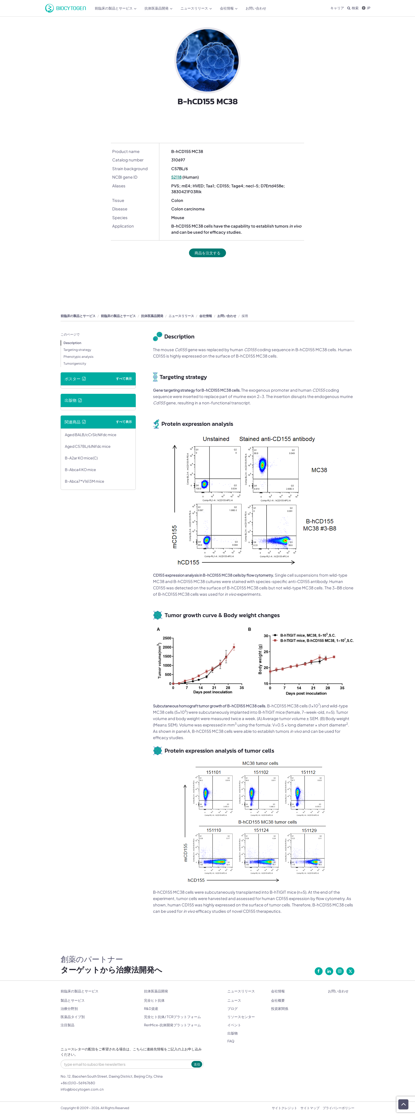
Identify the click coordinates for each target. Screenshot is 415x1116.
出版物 (232, 1033)
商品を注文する (208, 252)
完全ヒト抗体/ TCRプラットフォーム (172, 1017)
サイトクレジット (284, 1108)
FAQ (230, 1041)
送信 (197, 1065)
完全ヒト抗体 (154, 1000)
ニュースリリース (196, 8)
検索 (353, 8)
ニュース (234, 1000)
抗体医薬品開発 (159, 8)
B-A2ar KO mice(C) (81, 458)
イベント (234, 1025)
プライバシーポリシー (338, 1108)
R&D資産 (151, 1009)
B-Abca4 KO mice (80, 469)
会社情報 (229, 8)
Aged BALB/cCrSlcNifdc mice (90, 434)
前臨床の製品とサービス (116, 8)
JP (366, 8)
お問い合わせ (256, 8)
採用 (245, 316)
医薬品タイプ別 (73, 1017)
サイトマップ (309, 1108)
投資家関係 (279, 1009)
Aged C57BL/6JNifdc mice (88, 446)
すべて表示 (124, 379)
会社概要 (278, 1000)
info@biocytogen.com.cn (82, 1089)
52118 (176, 176)
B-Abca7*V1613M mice (84, 481)
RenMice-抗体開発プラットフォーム (172, 1025)
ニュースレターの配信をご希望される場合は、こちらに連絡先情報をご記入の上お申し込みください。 (131, 1052)
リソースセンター (241, 1017)
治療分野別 (69, 1009)
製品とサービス (73, 1000)
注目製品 (67, 1025)
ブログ (232, 1009)
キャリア (337, 8)
